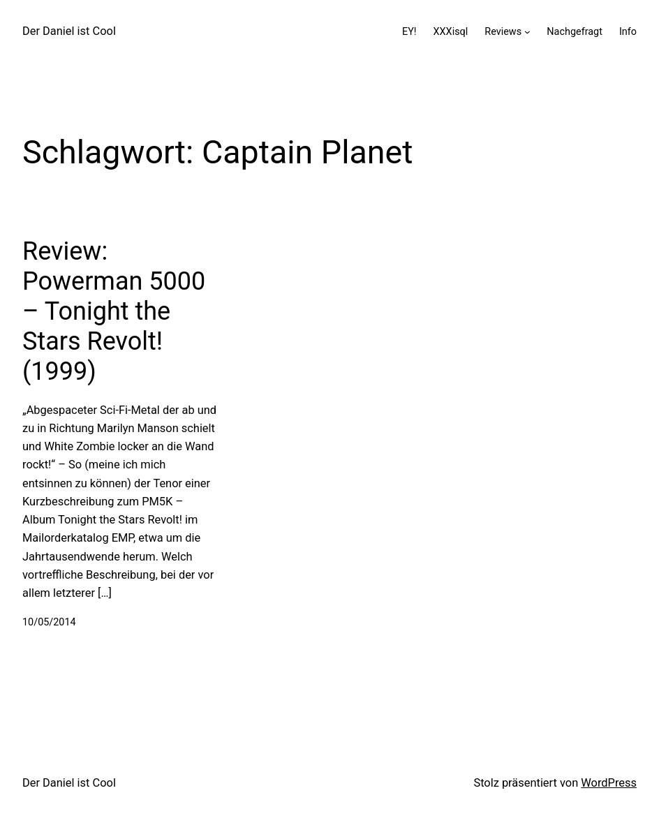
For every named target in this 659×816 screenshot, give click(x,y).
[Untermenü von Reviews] (527, 32)
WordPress (609, 782)
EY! (409, 32)
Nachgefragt (574, 32)
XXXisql (451, 32)
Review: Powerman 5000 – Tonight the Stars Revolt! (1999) (113, 312)
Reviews (502, 32)
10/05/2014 (49, 622)
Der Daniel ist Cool (69, 31)
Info (628, 32)
